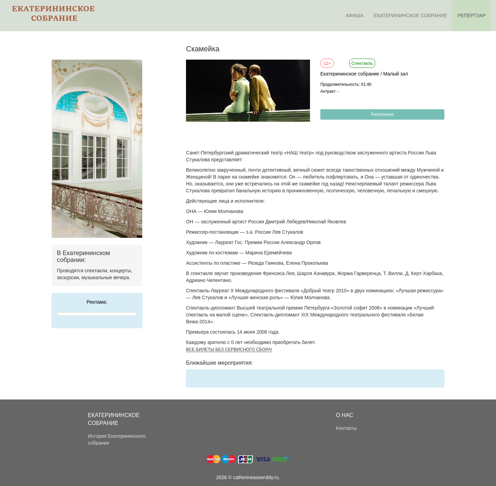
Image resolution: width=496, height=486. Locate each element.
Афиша (355, 15)
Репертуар (471, 15)
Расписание (382, 114)
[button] (303, 65)
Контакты (346, 428)
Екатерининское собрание (410, 15)
